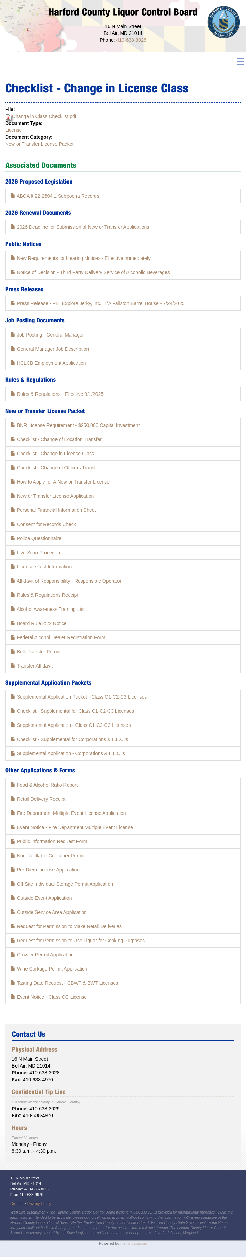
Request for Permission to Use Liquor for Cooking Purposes (78, 940)
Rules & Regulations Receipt (44, 595)
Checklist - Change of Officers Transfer (55, 467)
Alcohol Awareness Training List (48, 609)
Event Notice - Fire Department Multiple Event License (72, 827)
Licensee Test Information (41, 566)
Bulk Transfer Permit (36, 651)
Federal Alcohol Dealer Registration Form (58, 637)
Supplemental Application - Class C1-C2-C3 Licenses (71, 725)
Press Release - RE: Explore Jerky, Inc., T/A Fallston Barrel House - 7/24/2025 (97, 303)
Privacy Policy (39, 1203)
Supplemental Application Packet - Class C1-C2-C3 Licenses (79, 697)
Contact (17, 1203)
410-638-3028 (131, 40)
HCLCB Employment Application (48, 363)
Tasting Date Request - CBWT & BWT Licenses (64, 983)
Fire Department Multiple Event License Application (68, 813)
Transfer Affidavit (32, 666)
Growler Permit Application (42, 954)
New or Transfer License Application (52, 496)
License (13, 130)
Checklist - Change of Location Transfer (56, 439)
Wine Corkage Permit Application (49, 969)
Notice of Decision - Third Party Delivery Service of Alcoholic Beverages (90, 272)
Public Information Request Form (49, 841)
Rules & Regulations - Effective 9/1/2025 (57, 394)
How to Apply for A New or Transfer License (60, 482)
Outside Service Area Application (49, 912)
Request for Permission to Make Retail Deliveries (66, 926)
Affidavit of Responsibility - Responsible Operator (66, 581)
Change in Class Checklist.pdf (44, 116)
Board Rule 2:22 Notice (39, 623)
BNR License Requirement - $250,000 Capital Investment (75, 425)
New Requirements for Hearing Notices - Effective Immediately (81, 258)
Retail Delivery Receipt (38, 799)
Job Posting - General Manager (47, 335)
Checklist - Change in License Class (52, 453)
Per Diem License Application (45, 870)
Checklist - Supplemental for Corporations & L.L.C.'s (69, 739)
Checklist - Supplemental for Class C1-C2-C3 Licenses (72, 711)
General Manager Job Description (50, 349)
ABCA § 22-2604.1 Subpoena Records (55, 196)
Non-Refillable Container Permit (48, 855)
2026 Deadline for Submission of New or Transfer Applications (80, 227)
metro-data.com (133, 1243)
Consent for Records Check (43, 524)
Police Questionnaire (36, 538)
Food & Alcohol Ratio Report (44, 785)
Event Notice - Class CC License (49, 997)
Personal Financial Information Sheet (53, 510)
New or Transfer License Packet (39, 144)
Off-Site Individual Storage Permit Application (62, 884)
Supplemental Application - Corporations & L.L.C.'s (68, 753)
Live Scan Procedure (36, 552)
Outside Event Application (41, 898)
